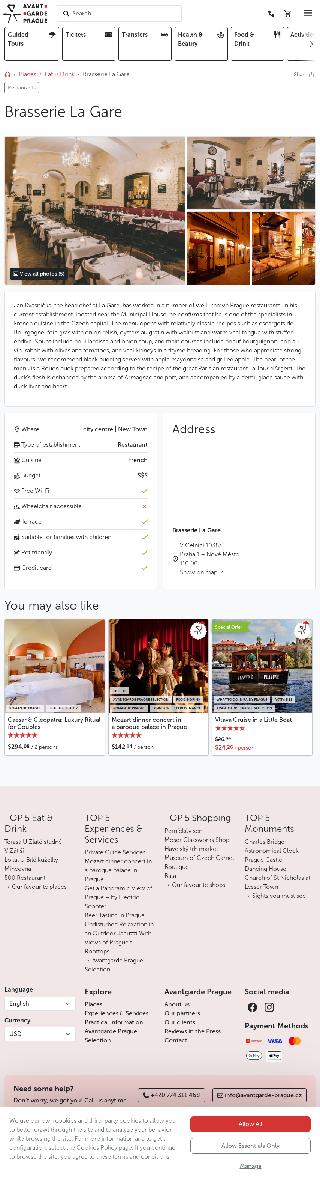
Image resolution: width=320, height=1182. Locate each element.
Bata (170, 875)
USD (15, 1033)
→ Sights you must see (275, 895)
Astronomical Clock (272, 850)
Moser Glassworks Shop (196, 839)
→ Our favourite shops (194, 884)
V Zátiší (14, 850)
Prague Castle (263, 859)
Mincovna (17, 868)
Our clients (179, 1022)
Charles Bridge (264, 841)
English (19, 1003)
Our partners (182, 1013)
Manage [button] (251, 1166)
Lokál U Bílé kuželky (31, 859)
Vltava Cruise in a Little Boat (253, 719)
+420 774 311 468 (171, 1095)
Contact (175, 1040)
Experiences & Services (116, 1013)
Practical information (114, 1022)
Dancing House (265, 868)
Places (93, 1004)
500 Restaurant (24, 877)
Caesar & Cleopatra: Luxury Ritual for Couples (54, 723)
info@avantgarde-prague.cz (259, 1095)
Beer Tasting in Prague (115, 915)
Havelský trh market (191, 848)
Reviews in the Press (192, 1031)
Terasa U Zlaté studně (33, 841)
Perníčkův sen (183, 830)
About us (177, 1004)
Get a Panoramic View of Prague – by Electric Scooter (118, 897)
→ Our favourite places (35, 886)
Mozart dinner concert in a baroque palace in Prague (149, 723)
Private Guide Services (115, 852)
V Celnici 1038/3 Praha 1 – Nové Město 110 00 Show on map (209, 559)
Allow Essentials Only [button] (250, 1145)
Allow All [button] (250, 1124)
